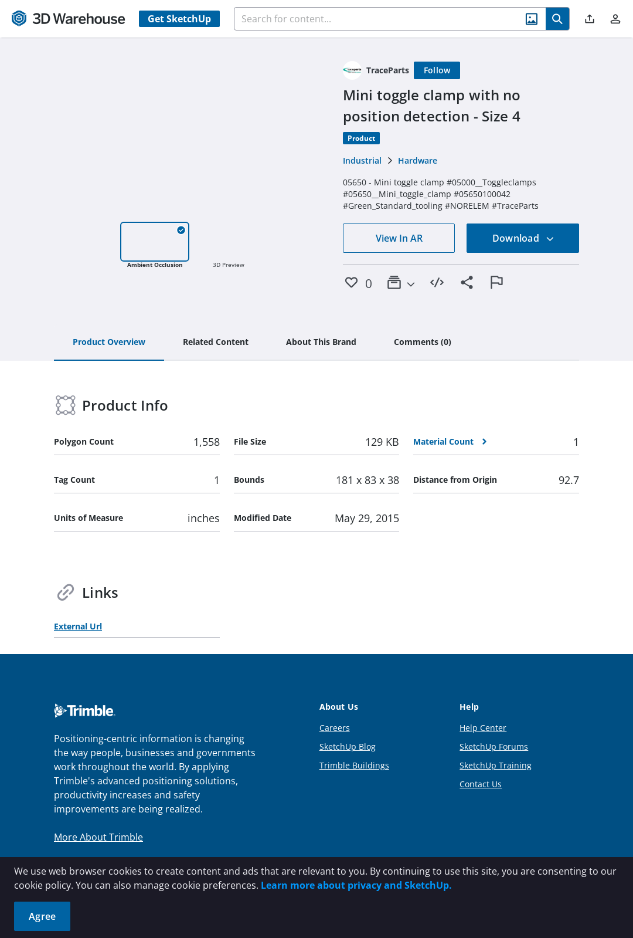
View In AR (399, 238)
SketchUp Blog (347, 746)
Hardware (417, 160)
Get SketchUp (179, 18)
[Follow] (437, 70)
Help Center (483, 727)
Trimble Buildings (354, 765)
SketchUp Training (496, 765)
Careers (334, 727)
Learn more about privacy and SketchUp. (356, 885)
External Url (78, 626)
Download (523, 238)
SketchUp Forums (494, 746)
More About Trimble (98, 837)
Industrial (362, 160)
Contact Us (481, 784)
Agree (42, 916)
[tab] (109, 342)
